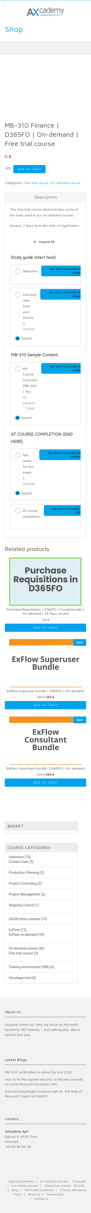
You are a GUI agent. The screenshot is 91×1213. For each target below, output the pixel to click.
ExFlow (14, 930)
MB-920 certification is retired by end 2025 (38, 1072)
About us (34, 1194)
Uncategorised (20, 978)
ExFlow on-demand (23, 935)
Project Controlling (23, 883)
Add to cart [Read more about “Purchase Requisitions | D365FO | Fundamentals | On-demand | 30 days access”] (45, 627)
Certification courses (24, 919)
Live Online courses (24, 1185)
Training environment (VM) (29, 967)
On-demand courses (54, 1181)
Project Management (24, 894)
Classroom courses (57, 1185)
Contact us (41, 1198)
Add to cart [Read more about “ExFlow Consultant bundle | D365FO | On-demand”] (45, 782)
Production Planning (24, 873)
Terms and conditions (39, 1190)
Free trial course (36, 183)
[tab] (45, 197)
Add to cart (29, 169)
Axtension (16, 857)
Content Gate (19, 862)
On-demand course (65, 183)
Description (45, 197)
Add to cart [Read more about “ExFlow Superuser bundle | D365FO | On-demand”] (45, 705)
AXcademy (79, 1190)
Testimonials (55, 1194)
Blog (15, 1190)
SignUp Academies (21, 1181)
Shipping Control (21, 905)
